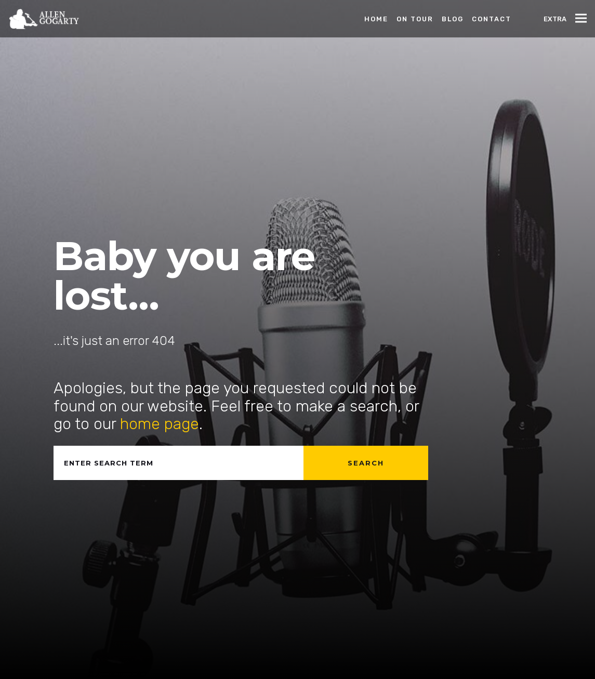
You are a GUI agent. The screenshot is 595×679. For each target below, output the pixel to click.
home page (159, 424)
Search (366, 463)
